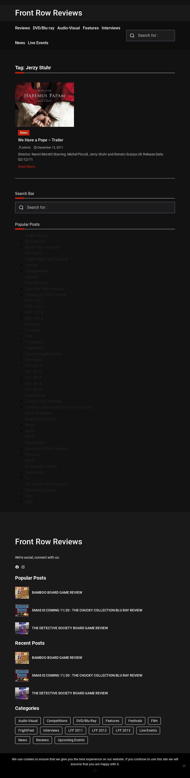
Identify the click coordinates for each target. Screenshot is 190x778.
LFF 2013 (33, 377)
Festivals (33, 330)
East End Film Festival (44, 288)
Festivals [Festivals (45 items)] (135, 721)
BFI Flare (33, 253)
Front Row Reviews (48, 13)
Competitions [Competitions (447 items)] (57, 721)
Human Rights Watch (43, 354)
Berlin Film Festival (42, 247)
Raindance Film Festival (46, 448)
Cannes (31, 265)
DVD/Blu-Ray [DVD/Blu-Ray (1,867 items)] (86, 721)
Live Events (35, 395)
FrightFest (34, 348)
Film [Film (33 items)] (154, 721)
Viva (29, 496)
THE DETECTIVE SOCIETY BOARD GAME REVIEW (70, 628)
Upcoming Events (40, 490)
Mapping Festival (40, 419)
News (23, 132)
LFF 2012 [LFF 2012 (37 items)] (99, 730)
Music (30, 425)
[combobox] (150, 35)
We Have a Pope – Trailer (40, 140)
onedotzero (35, 442)
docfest (31, 277)
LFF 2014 (33, 383)
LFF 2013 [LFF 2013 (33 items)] (123, 730)
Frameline (34, 342)
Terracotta (34, 472)
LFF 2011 (33, 365)
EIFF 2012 (34, 300)
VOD (29, 502)
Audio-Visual (36, 235)
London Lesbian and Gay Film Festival (59, 407)
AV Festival (35, 241)
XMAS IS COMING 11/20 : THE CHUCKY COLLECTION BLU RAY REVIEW (87, 610)
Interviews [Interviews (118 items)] (51, 730)
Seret (30, 460)
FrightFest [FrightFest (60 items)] (26, 730)
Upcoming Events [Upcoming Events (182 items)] (71, 740)
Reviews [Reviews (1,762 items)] (42, 740)
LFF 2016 (33, 389)
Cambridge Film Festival (46, 259)
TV (27, 478)
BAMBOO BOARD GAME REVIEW (57, 592)
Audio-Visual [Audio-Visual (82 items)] (28, 721)
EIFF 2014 (34, 312)
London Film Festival (43, 401)
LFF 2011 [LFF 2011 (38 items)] (75, 730)
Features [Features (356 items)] (112, 721)
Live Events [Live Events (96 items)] (148, 730)
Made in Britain (38, 413)
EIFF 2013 (34, 306)
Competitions (36, 271)
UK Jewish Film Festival (46, 484)
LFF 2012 (33, 371)
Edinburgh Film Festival (46, 294)
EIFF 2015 (34, 318)
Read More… (27, 167)
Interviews (34, 360)
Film (29, 336)
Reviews (32, 454)
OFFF (29, 437)
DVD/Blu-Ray (36, 283)
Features (33, 324)
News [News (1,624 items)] (22, 740)
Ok (95, 770)
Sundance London (41, 466)
